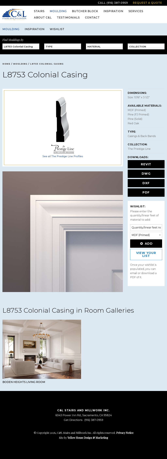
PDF (146, 192)
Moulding (10, 29)
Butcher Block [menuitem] (85, 11)
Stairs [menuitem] (39, 11)
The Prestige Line (139, 148)
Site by (83, 437)
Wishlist (57, 29)
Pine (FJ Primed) (138, 114)
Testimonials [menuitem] (68, 17)
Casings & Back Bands (142, 136)
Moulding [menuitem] (58, 11)
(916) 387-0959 (93, 420)
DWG (146, 173)
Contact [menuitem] (92, 17)
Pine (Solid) (135, 119)
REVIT (146, 164)
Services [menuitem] (136, 11)
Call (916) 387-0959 (113, 2)
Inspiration (35, 29)
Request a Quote (147, 2)
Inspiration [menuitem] (113, 11)
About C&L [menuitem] (43, 17)
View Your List (146, 254)
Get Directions (73, 420)
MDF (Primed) (137, 110)
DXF (146, 183)
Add (146, 243)
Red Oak (133, 123)
